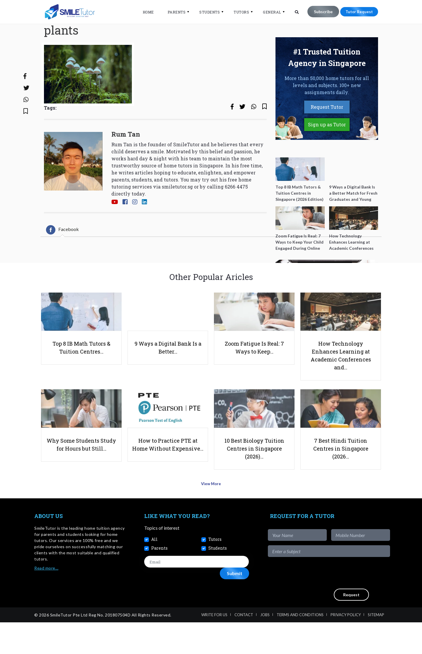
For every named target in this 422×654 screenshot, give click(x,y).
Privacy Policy (346, 646)
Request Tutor (327, 131)
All (154, 570)
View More (211, 517)
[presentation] (345, 604)
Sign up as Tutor (327, 148)
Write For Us (214, 646)
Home (144, 12)
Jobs (265, 646)
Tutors (238, 12)
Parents (173, 12)
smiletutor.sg (177, 211)
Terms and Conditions (300, 646)
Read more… (46, 599)
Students (206, 12)
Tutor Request (357, 11)
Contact (243, 646)
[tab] (62, 254)
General (268, 12)
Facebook (62, 253)
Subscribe (319, 11)
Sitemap (376, 646)
